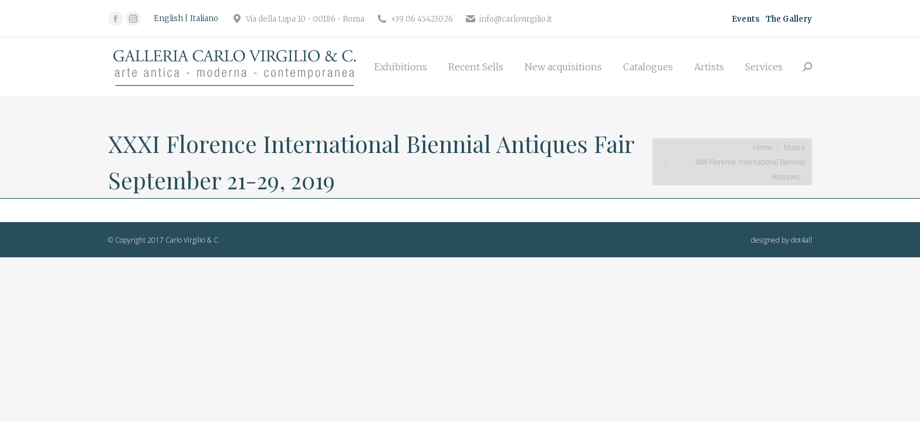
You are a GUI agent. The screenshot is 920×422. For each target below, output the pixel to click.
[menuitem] (400, 66)
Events (746, 19)
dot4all (801, 240)
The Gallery (789, 19)
